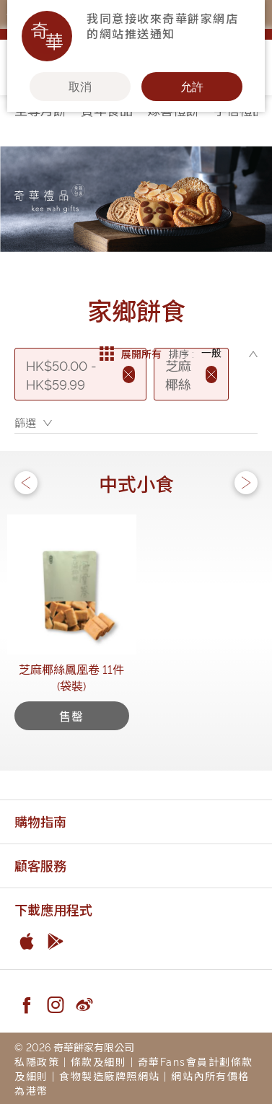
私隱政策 (36, 1061)
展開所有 (131, 353)
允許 (191, 87)
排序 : (181, 353)
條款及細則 (99, 1061)
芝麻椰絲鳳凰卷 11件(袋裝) (71, 677)
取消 (80, 87)
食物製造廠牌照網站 (109, 1075)
